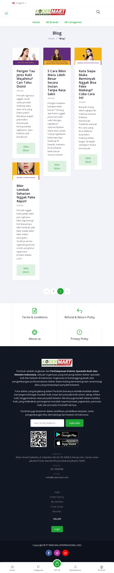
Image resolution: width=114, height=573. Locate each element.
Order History (57, 497)
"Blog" (62, 38)
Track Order (57, 506)
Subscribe (74, 423)
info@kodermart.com (57, 477)
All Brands (52, 22)
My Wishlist (57, 501)
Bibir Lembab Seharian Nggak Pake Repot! (26, 193)
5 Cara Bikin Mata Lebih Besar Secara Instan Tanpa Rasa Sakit (57, 82)
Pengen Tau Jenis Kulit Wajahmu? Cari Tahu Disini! (26, 78)
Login (57, 492)
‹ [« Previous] (46, 291)
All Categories (73, 22)
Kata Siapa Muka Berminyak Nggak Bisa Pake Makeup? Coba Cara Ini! (87, 84)
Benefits (57, 511)
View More (26, 148)
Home (36, 22)
